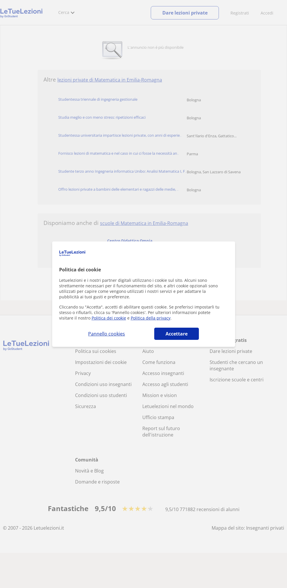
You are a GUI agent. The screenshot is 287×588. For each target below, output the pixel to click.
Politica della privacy (150, 318)
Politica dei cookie (109, 318)
